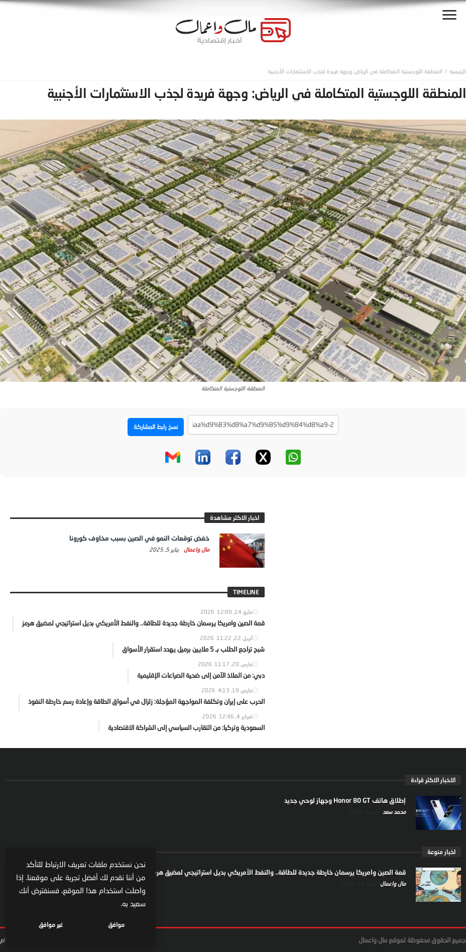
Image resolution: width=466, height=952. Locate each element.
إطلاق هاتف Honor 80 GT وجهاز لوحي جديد (345, 800)
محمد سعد (393, 811)
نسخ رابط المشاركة (156, 427)
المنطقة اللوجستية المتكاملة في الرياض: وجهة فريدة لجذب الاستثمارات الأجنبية (355, 71)
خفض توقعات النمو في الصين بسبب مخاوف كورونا (139, 538)
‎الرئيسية (457, 71)
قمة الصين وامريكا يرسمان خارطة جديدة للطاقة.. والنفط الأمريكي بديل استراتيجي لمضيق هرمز (278, 872)
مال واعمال (195, 549)
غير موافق (51, 924)
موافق (116, 924)
